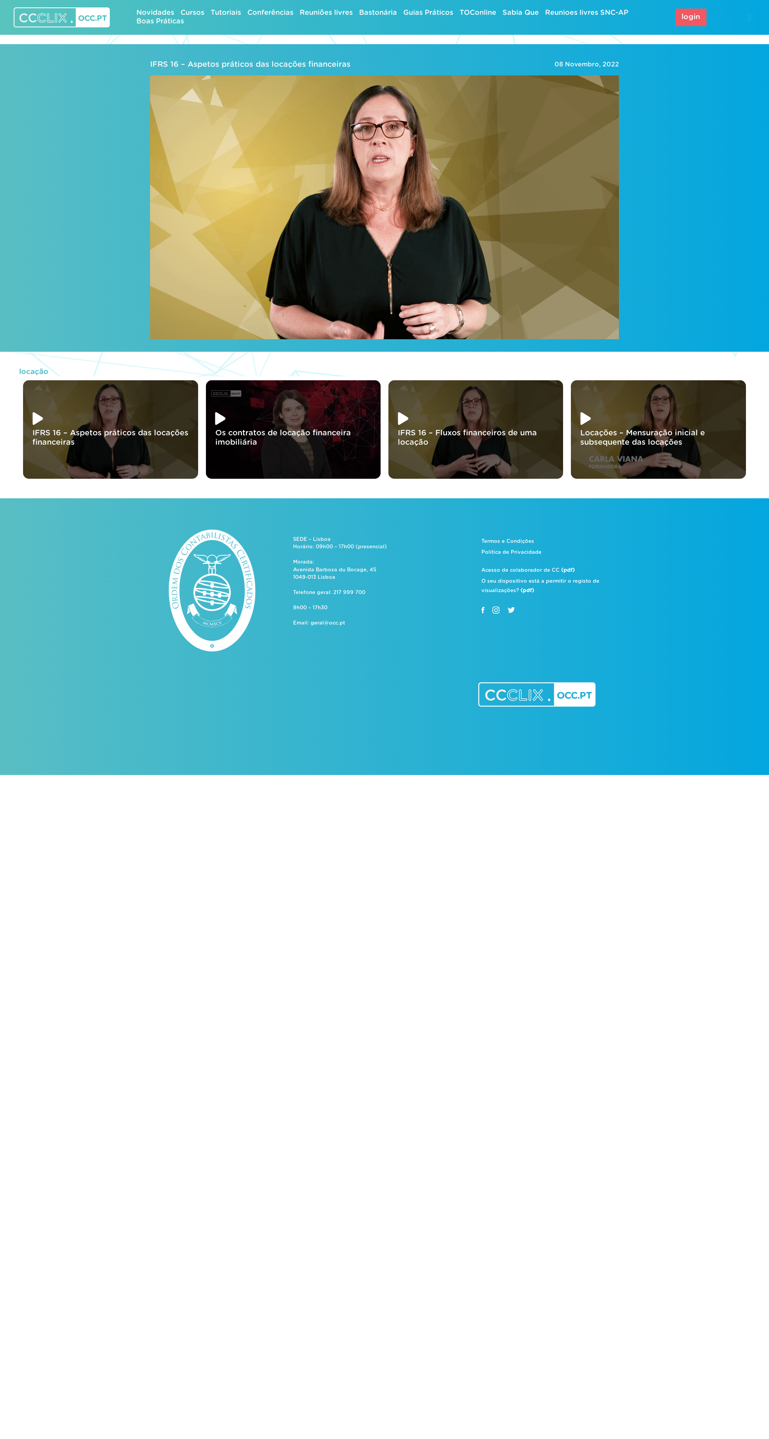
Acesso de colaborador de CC (528, 570)
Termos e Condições (507, 541)
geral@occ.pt (328, 623)
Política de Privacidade (511, 552)
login (690, 17)
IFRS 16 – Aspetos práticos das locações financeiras (250, 64)
